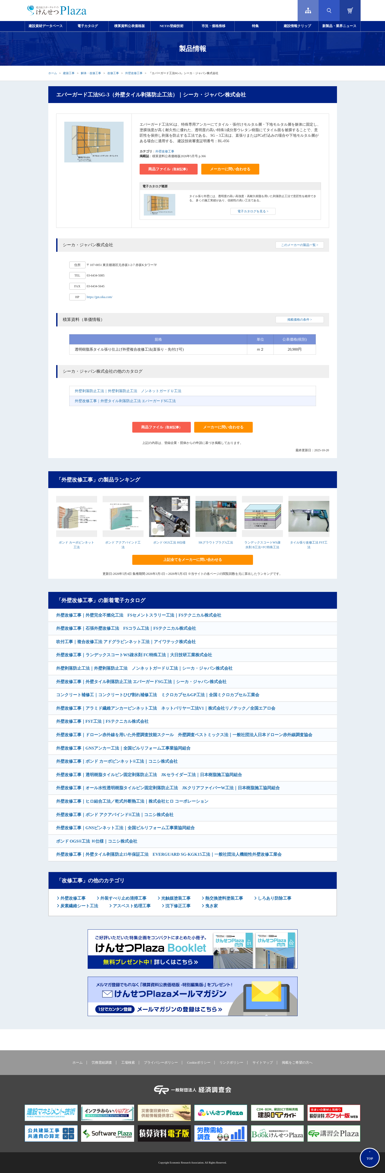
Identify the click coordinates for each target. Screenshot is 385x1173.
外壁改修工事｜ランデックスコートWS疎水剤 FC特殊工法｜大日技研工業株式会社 (134, 655)
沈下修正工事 (177, 906)
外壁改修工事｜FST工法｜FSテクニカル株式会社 (102, 721)
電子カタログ (87, 26)
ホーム (52, 73)
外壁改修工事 (134, 73)
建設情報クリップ (297, 26)
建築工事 (69, 73)
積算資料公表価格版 (129, 26)
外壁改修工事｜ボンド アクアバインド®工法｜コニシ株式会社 (115, 814)
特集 (255, 26)
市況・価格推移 (213, 26)
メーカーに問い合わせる (230, 169)
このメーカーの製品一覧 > (299, 245)
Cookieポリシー (198, 1062)
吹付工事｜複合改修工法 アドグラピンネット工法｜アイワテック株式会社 (126, 641)
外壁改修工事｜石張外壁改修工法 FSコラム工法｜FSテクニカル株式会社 (126, 628)
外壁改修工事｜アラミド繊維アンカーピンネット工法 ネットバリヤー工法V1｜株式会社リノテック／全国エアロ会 (166, 708)
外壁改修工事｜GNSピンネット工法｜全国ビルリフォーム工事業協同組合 (125, 828)
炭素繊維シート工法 (78, 906)
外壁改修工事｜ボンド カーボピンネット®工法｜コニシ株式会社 (117, 761)
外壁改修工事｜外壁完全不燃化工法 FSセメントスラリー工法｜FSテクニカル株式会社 (138, 615)
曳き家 (211, 906)
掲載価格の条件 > (299, 319)
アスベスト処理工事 (131, 906)
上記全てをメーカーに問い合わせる (192, 560)
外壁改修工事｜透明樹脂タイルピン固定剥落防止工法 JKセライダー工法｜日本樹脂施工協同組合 (149, 774)
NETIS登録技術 (171, 26)
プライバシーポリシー (161, 1062)
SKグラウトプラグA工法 (215, 542)
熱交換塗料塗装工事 (223, 898)
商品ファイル (168, 169)
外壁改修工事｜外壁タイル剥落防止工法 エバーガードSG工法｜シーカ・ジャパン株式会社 (141, 681)
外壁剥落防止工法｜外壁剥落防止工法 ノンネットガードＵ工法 (128, 391)
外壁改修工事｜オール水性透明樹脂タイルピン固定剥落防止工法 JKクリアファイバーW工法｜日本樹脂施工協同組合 (168, 788)
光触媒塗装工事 (175, 898)
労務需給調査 (102, 1062)
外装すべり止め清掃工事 (122, 898)
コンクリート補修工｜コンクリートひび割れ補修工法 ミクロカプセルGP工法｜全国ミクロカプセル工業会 (157, 695)
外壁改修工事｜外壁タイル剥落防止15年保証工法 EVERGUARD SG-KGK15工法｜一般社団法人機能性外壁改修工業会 (169, 854)
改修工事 (113, 73)
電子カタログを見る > (253, 211)
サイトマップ (262, 1062)
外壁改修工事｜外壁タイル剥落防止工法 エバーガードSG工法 (125, 401)
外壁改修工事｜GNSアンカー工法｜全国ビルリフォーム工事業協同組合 (123, 748)
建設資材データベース (46, 26)
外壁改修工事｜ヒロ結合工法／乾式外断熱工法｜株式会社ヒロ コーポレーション (132, 801)
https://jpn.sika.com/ (99, 297)
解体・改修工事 (91, 73)
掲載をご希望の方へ (297, 1062)
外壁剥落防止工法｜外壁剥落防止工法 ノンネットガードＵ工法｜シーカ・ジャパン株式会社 (144, 668)
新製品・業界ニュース (339, 26)
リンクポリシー (231, 1062)
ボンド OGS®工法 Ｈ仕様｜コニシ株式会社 (97, 841)
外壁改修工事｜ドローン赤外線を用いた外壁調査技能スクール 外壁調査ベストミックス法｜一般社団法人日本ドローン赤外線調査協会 (184, 735)
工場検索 (128, 1062)
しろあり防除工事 (274, 898)
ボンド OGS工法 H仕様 (169, 542)
